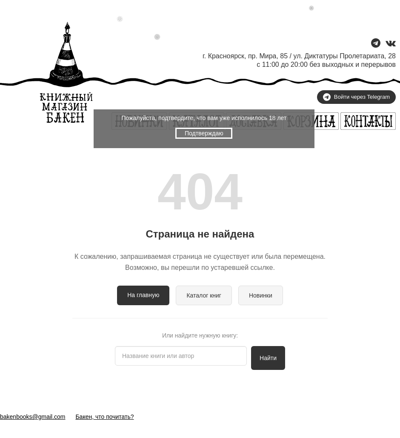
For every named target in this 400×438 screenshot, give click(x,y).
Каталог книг (203, 295)
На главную (143, 295)
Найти (268, 358)
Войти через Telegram (356, 97)
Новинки (260, 295)
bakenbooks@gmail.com (33, 416)
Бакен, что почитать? (104, 416)
